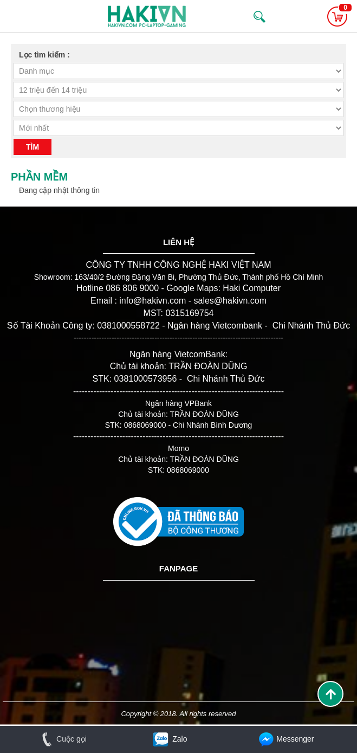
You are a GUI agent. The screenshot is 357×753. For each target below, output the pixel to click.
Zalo (169, 739)
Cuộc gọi (62, 739)
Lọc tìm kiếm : (44, 54)
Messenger (285, 739)
